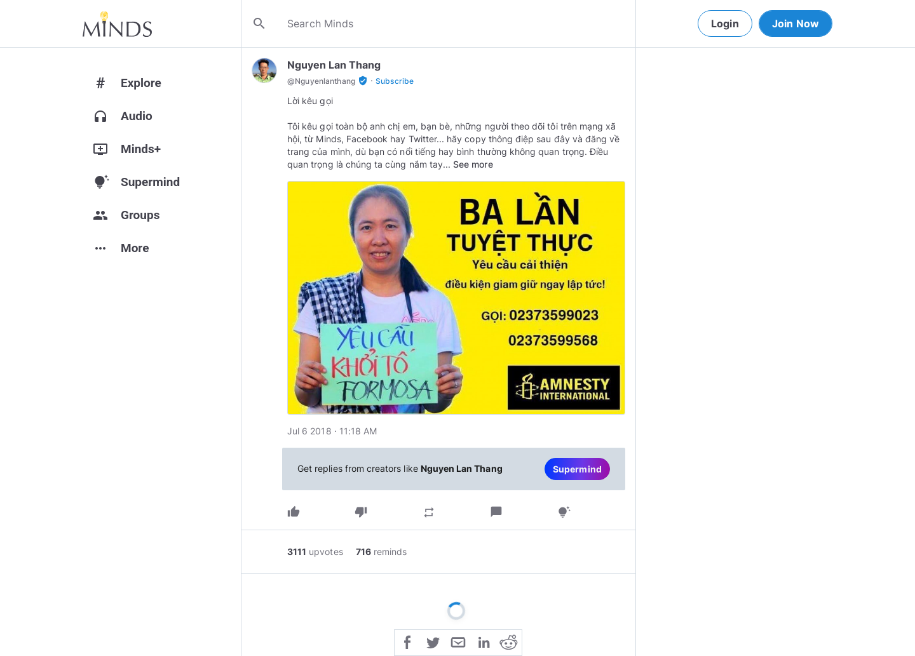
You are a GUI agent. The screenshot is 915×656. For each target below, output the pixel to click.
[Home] (117, 23)
